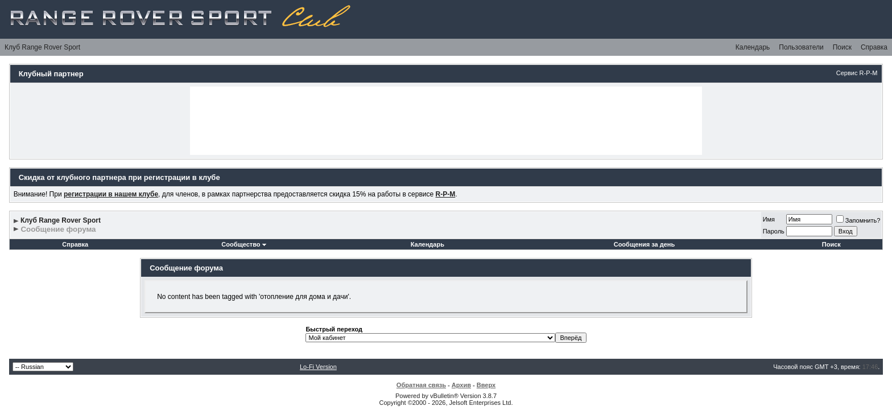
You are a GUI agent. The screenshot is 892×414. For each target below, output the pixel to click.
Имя (769, 219)
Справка (874, 47)
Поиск (842, 47)
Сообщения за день (644, 244)
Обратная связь (421, 385)
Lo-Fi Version (318, 366)
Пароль (773, 231)
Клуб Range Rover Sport (42, 47)
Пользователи (801, 47)
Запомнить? (858, 220)
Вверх (486, 385)
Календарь (753, 47)
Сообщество (243, 244)
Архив (461, 385)
